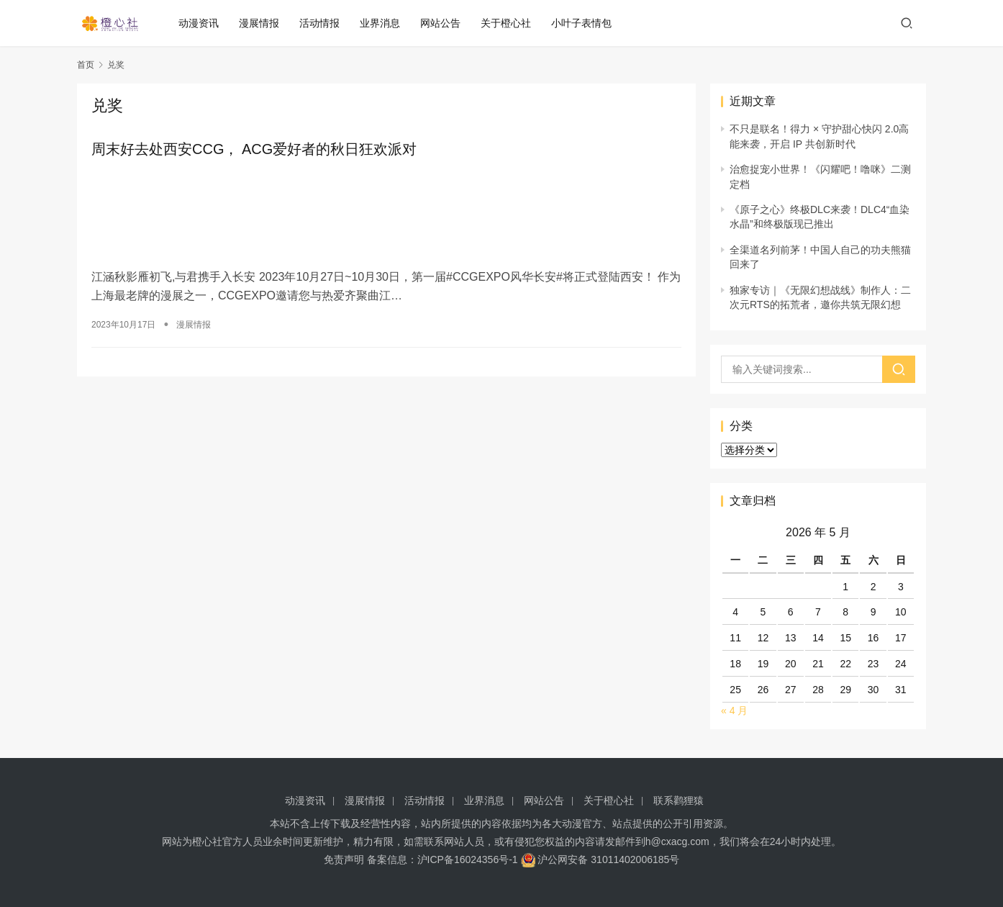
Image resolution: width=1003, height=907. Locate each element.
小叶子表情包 (585, 23)
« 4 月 (734, 710)
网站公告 (445, 23)
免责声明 (344, 859)
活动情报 (324, 23)
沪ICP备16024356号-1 (467, 859)
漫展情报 (263, 23)
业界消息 (384, 23)
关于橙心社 (510, 23)
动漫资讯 (203, 23)
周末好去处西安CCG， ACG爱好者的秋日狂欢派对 (254, 150)
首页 (85, 65)
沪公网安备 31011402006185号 (600, 859)
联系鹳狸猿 (678, 800)
